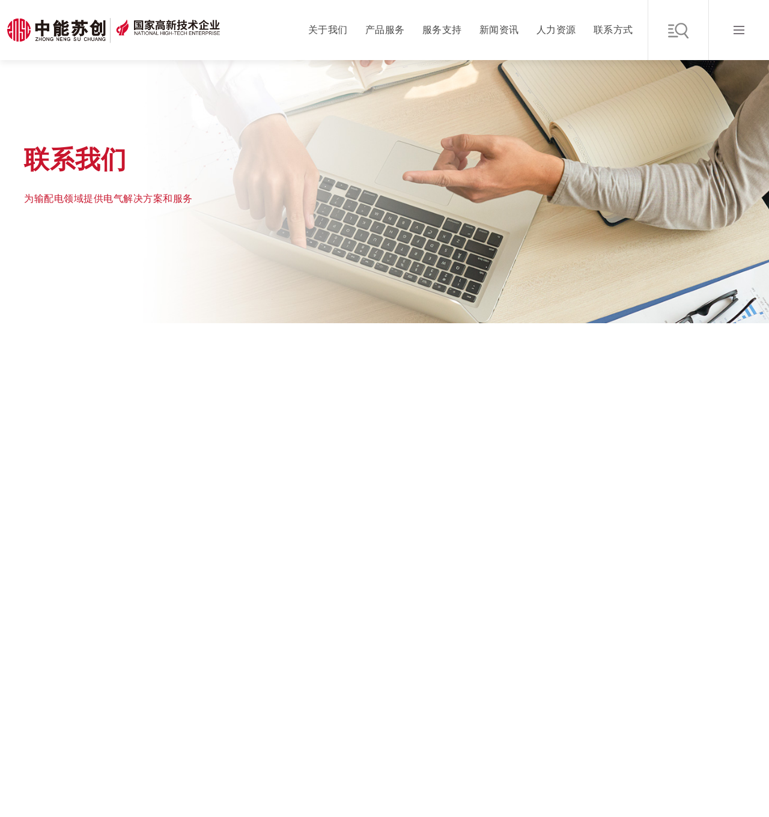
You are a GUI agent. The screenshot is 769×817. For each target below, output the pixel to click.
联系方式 (613, 29)
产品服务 (385, 29)
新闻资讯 (499, 29)
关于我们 (328, 29)
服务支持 (442, 29)
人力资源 (556, 29)
